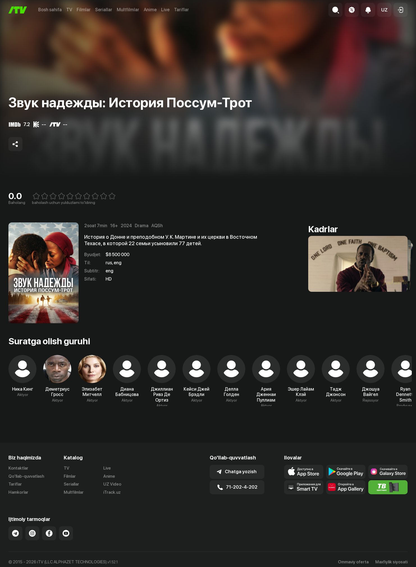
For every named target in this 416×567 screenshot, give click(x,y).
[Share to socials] (15, 144)
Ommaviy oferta (353, 561)
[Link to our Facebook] (49, 533)
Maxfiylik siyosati (391, 561)
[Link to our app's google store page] (345, 472)
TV (69, 9)
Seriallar (103, 9)
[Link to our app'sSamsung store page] (388, 472)
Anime (150, 9)
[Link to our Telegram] (15, 533)
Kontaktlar (18, 468)
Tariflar (181, 9)
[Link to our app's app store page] (303, 472)
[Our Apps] (303, 487)
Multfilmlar (128, 9)
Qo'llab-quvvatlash (26, 476)
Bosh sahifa (50, 9)
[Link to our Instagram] (32, 533)
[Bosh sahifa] (17, 10)
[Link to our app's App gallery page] (345, 487)
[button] (384, 10)
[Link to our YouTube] (66, 533)
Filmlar (84, 9)
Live (165, 9)
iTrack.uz (112, 492)
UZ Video (112, 484)
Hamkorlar (18, 492)
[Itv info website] (388, 487)
